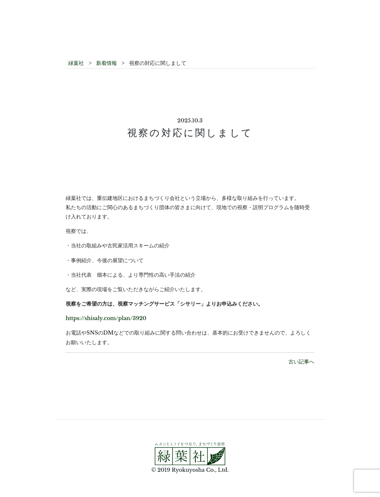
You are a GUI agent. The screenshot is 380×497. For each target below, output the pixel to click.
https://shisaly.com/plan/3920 (106, 318)
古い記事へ (301, 361)
